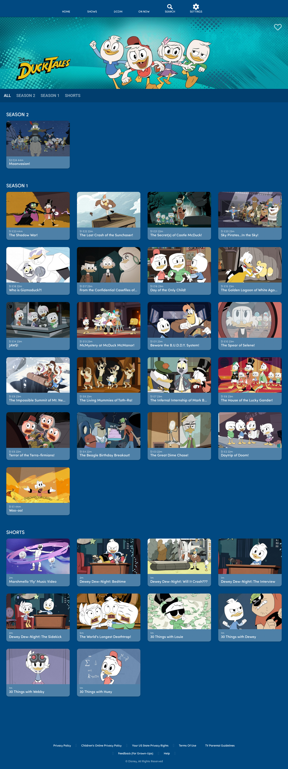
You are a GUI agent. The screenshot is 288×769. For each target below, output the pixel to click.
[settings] (196, 8)
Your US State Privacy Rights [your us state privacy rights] (150, 745)
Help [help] (167, 753)
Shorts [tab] (73, 95)
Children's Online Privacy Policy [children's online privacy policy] (101, 745)
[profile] (222, 8)
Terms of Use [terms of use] (187, 745)
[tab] (7, 95)
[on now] (144, 8)
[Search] (170, 8)
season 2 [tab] (25, 95)
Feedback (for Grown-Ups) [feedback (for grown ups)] (135, 753)
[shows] (92, 8)
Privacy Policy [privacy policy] (62, 745)
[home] (66, 8)
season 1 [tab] (50, 95)
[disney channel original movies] (118, 8)
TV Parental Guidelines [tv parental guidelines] (220, 745)
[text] (16, 160)
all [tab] (7, 95)
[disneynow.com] (15, 8)
